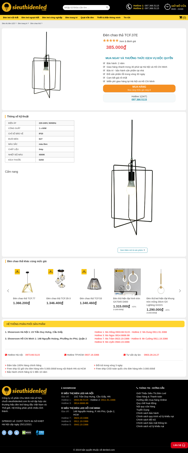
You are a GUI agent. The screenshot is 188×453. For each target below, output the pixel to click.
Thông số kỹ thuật (18, 116)
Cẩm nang (11, 171)
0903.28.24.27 (151, 354)
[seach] (107, 7)
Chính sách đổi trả (146, 419)
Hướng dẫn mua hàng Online (151, 399)
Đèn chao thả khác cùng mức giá (27, 261)
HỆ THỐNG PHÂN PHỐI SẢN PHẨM (26, 324)
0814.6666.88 (81, 403)
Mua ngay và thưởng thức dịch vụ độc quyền (139, 58)
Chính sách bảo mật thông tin (151, 423)
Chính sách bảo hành (147, 413)
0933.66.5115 (81, 399)
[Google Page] (10, 432)
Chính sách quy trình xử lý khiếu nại (155, 416)
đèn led (19, 404)
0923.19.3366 (81, 418)
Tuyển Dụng (142, 409)
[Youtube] (16, 432)
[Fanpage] (4, 432)
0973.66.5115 (32, 354)
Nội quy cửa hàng (145, 406)
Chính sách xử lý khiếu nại (150, 426)
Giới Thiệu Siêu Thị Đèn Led (151, 393)
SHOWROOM (69, 388)
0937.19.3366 (92, 354)
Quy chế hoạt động (146, 403)
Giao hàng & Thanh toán (149, 396)
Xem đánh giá (127, 41)
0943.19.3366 (81, 424)
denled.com (109, 449)
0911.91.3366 (108, 399)
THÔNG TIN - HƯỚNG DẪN (151, 388)
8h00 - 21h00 (178, 7)
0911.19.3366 (81, 421)
